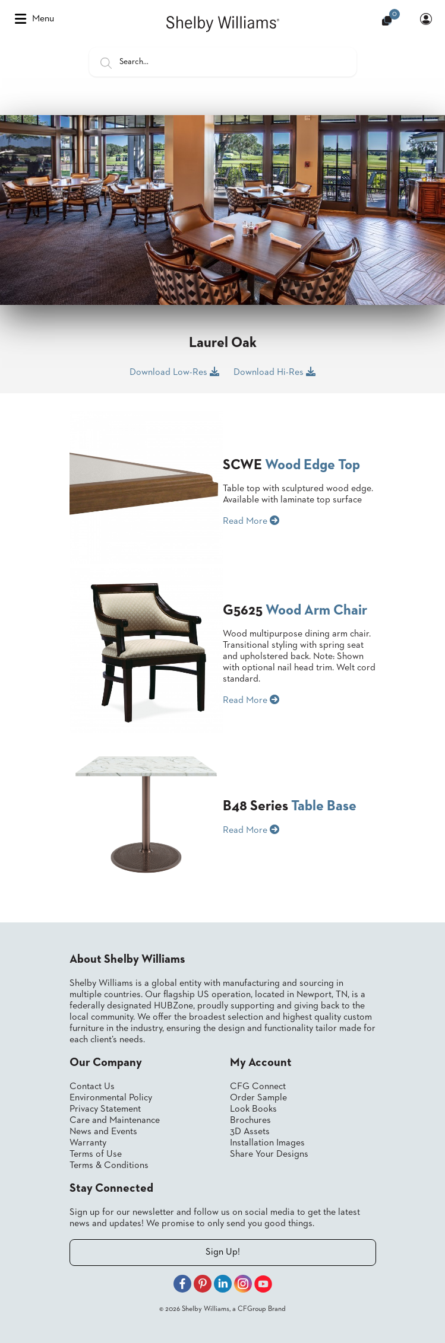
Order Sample (258, 1098)
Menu (34, 19)
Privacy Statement (105, 1109)
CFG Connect (258, 1086)
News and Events (103, 1132)
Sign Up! (223, 1252)
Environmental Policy (111, 1098)
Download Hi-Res (274, 372)
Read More (251, 520)
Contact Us (92, 1086)
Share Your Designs (269, 1154)
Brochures (250, 1120)
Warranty (88, 1143)
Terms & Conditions (109, 1165)
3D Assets (250, 1132)
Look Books (253, 1109)
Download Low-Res (174, 372)
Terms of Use (96, 1154)
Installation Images (267, 1143)
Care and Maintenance (115, 1120)
